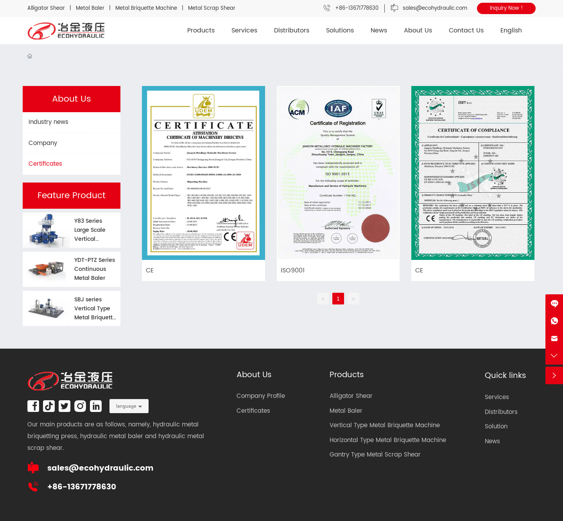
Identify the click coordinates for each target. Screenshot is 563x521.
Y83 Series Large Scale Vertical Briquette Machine (90, 239)
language (126, 406)
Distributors (501, 412)
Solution (496, 426)
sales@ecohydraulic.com (435, 8)
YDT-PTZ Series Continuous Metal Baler (94, 269)
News (492, 441)
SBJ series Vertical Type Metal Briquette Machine (95, 313)
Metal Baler (91, 8)
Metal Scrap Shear (211, 8)
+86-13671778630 (356, 8)
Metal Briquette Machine (146, 8)
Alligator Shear (46, 8)
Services (497, 397)
